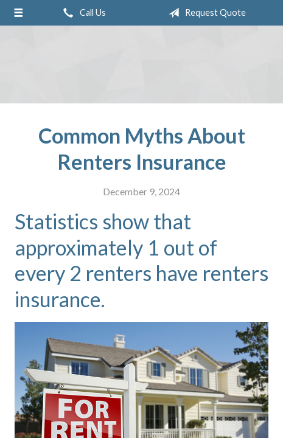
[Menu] (18, 12)
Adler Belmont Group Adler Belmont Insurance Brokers (142, 65)
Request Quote (205, 12)
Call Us (82, 12)
